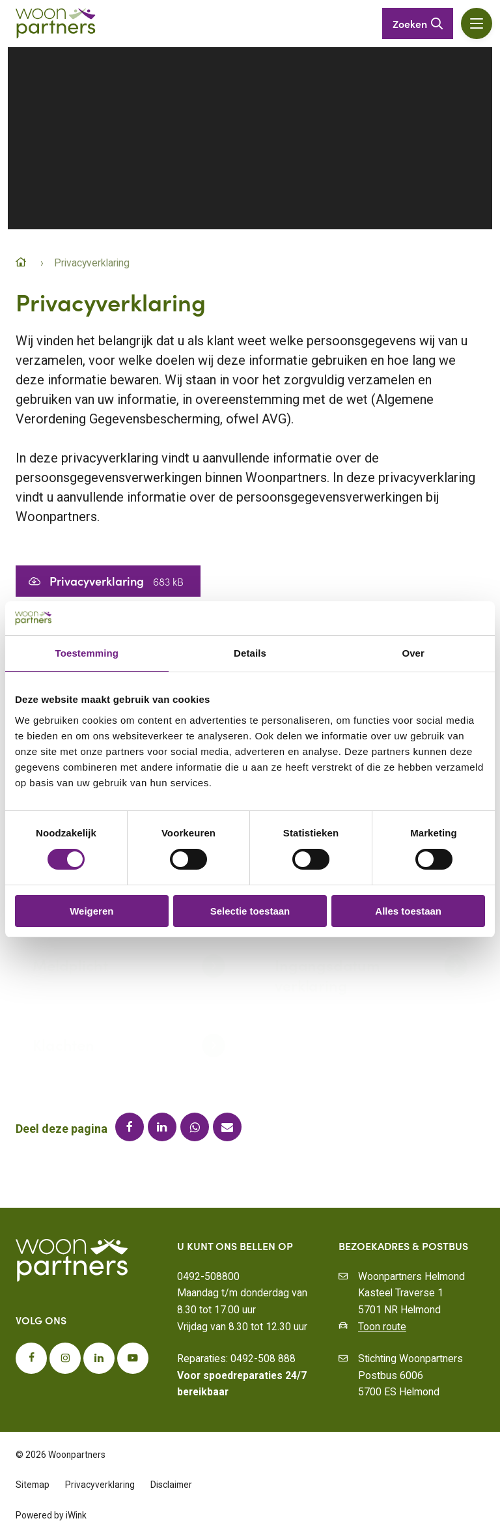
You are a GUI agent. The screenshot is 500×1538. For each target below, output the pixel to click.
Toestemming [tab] (87, 653)
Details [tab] (250, 653)
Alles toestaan (408, 911)
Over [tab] (413, 653)
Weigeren (91, 911)
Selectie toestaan (250, 911)
